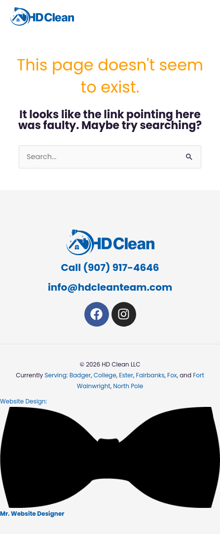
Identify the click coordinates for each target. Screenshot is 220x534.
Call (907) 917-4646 (110, 267)
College (105, 375)
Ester (126, 375)
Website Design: (110, 457)
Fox (172, 375)
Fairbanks (150, 375)
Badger (80, 375)
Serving (55, 375)
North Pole (128, 386)
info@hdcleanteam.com (110, 287)
